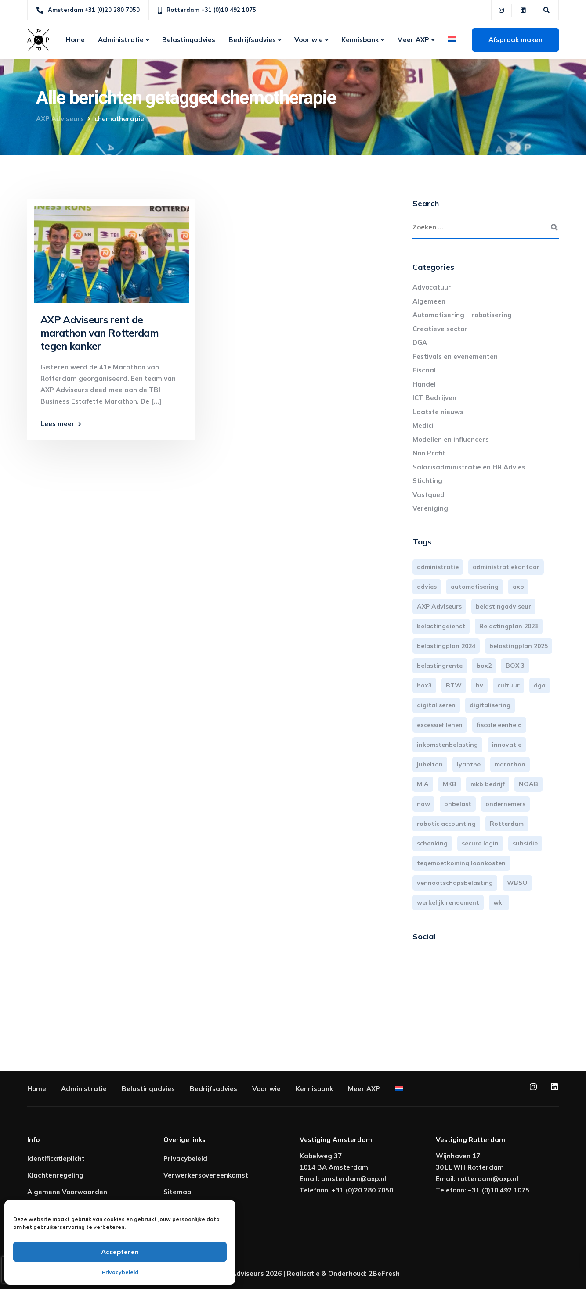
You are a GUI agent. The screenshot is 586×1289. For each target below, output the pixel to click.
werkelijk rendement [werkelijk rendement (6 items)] (448, 902)
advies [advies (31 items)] (427, 587)
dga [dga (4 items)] (540, 685)
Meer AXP (413, 40)
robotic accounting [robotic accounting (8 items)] (446, 823)
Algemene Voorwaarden (67, 1192)
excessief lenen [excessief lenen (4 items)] (440, 725)
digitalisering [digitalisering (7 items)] (490, 705)
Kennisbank (360, 40)
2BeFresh (384, 1273)
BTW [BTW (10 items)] (454, 685)
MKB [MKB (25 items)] (449, 784)
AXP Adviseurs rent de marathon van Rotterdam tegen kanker (99, 332)
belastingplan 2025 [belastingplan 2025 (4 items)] (518, 646)
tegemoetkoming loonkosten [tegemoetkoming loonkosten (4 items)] (461, 863)
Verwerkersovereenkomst (205, 1175)
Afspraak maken (515, 40)
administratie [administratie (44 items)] (438, 567)
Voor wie (308, 40)
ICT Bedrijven (434, 398)
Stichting (427, 480)
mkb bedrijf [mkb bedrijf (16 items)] (487, 784)
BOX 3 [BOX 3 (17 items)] (515, 666)
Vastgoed (428, 495)
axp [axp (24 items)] (518, 587)
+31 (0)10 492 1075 (498, 1190)
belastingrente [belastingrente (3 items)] (440, 666)
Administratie (121, 40)
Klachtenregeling (55, 1175)
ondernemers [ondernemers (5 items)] (505, 804)
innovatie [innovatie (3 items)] (506, 744)
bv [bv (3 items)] (479, 685)
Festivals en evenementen (455, 356)
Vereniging (430, 508)
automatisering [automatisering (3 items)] (475, 587)
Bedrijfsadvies (252, 40)
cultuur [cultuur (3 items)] (508, 685)
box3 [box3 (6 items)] (424, 685)
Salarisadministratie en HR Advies (468, 467)
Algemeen (428, 301)
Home (75, 40)
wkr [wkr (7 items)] (499, 902)
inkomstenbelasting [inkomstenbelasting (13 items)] (447, 744)
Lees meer (57, 423)
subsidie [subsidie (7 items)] (525, 843)
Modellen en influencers (450, 439)
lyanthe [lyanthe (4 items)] (469, 764)
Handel (424, 384)
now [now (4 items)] (423, 804)
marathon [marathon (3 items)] (510, 764)
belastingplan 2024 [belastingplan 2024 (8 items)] (446, 646)
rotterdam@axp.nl (487, 1178)
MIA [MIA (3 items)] (423, 784)
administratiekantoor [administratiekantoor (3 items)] (506, 567)
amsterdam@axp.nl (353, 1178)
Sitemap (177, 1192)
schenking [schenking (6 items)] (432, 843)
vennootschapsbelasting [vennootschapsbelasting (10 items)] (455, 883)
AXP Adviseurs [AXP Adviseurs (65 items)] (439, 606)
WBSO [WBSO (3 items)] (517, 883)
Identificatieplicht (56, 1158)
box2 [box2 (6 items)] (484, 666)
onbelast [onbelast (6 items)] (457, 804)
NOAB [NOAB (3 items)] (528, 784)
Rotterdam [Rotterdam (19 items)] (507, 823)
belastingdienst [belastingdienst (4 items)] (441, 626)
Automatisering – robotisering (462, 315)
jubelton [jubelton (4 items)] (430, 764)
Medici (423, 425)
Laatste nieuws (437, 412)
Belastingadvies (188, 40)
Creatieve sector (439, 329)
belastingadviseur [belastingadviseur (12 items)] (503, 606)
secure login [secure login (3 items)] (480, 843)
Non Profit (428, 453)
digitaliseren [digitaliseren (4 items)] (436, 705)
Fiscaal (424, 370)
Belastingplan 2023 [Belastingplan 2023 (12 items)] (508, 626)
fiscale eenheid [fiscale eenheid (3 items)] (499, 725)
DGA (419, 342)
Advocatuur (431, 287)
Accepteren (120, 1252)
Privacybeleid (120, 1272)
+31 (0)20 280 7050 (362, 1190)
